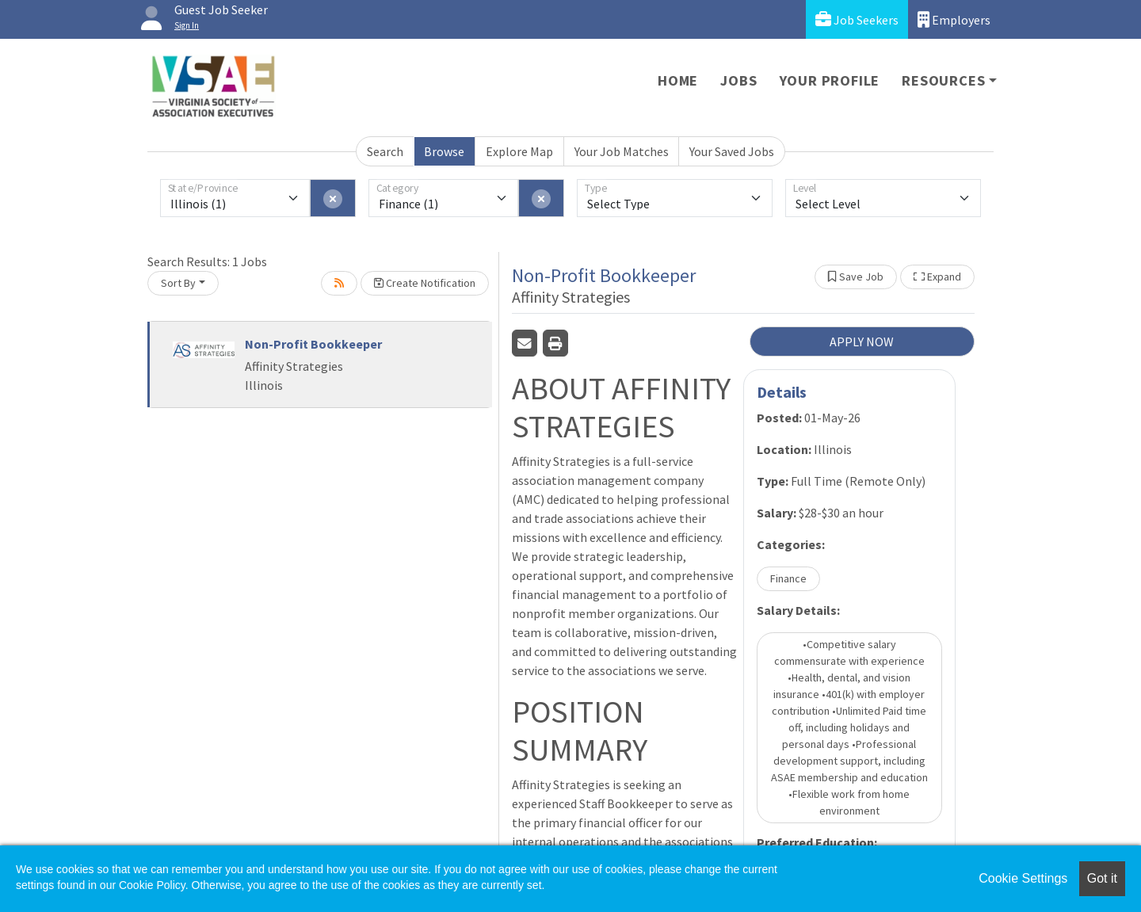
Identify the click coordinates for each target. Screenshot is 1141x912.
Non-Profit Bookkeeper (313, 344)
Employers (954, 19)
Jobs (738, 80)
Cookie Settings (1023, 878)
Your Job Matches (621, 151)
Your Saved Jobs (731, 151)
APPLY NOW (862, 341)
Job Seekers (857, 19)
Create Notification (424, 283)
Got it (1102, 878)
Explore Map (519, 151)
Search (385, 151)
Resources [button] (943, 80)
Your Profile (830, 80)
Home (678, 80)
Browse (444, 151)
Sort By (178, 283)
